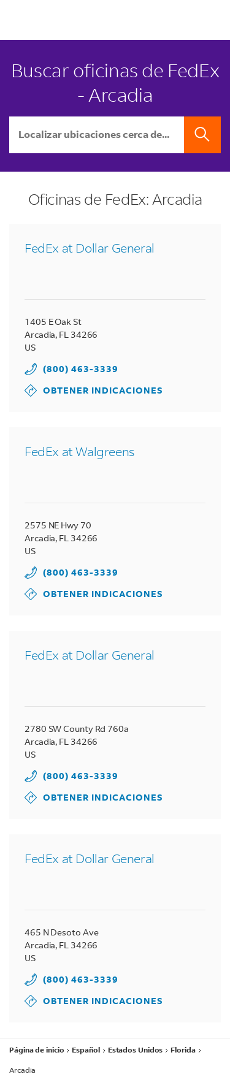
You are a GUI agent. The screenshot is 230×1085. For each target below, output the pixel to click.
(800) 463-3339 (80, 369)
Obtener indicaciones (94, 390)
